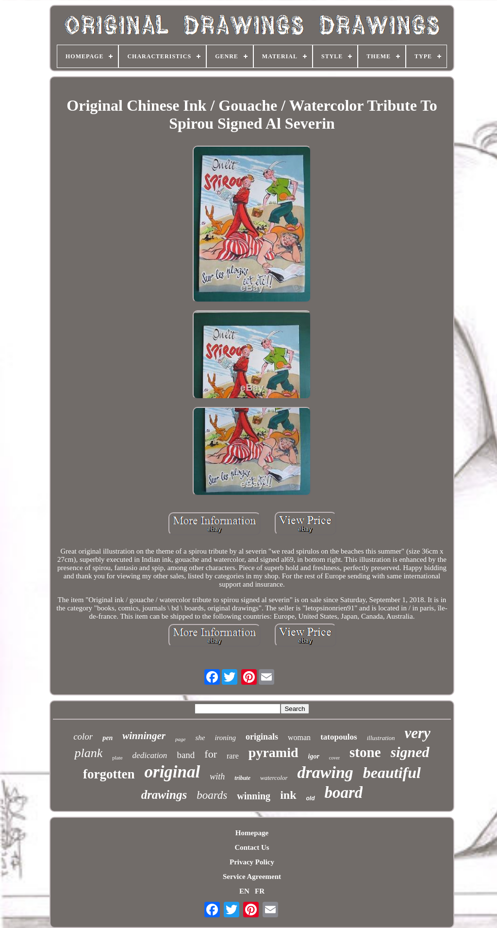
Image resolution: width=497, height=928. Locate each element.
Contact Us (251, 847)
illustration (381, 738)
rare (233, 756)
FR (260, 891)
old (310, 798)
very (418, 733)
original (172, 771)
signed (410, 752)
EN (244, 891)
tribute (242, 778)
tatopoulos (338, 737)
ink (288, 795)
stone (365, 752)
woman (299, 737)
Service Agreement (252, 876)
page (180, 739)
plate (117, 757)
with (217, 776)
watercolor (274, 777)
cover (334, 757)
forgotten (108, 774)
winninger (144, 736)
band (186, 755)
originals (262, 737)
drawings (164, 794)
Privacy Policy (252, 862)
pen (107, 738)
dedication (150, 755)
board (344, 792)
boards (212, 795)
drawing (325, 772)
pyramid (273, 752)
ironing (225, 738)
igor (313, 756)
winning (253, 796)
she (200, 738)
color (83, 736)
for (210, 754)
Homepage (251, 833)
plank (88, 753)
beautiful (392, 772)
